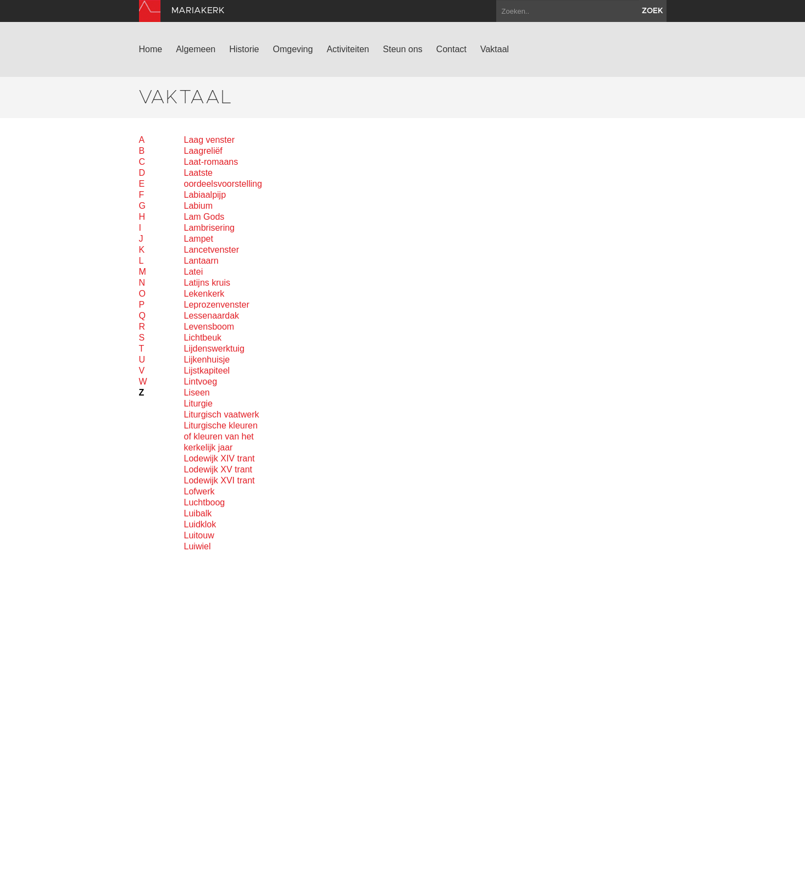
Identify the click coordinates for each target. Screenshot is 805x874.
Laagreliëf (203, 150)
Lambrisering (209, 227)
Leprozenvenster (216, 304)
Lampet (198, 238)
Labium (198, 205)
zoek (652, 11)
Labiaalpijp (205, 194)
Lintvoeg (201, 381)
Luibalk (198, 513)
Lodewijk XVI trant (219, 480)
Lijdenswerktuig (214, 348)
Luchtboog (204, 502)
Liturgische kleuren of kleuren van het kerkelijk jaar (221, 436)
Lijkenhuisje (207, 359)
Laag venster (209, 139)
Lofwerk (199, 491)
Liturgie (198, 403)
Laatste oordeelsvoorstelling (222, 178)
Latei (193, 271)
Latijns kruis (207, 282)
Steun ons (403, 49)
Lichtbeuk (203, 337)
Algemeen (195, 49)
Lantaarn (201, 260)
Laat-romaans (211, 161)
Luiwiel (197, 546)
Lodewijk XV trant (218, 469)
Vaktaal (494, 49)
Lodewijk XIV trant (219, 458)
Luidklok (200, 524)
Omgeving (293, 49)
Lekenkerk (204, 293)
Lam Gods (204, 216)
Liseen (197, 392)
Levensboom (209, 326)
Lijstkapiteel (207, 370)
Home (151, 49)
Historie (244, 49)
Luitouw (199, 535)
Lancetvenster (212, 249)
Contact (451, 49)
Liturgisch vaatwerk (221, 414)
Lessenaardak (212, 315)
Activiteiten (347, 49)
